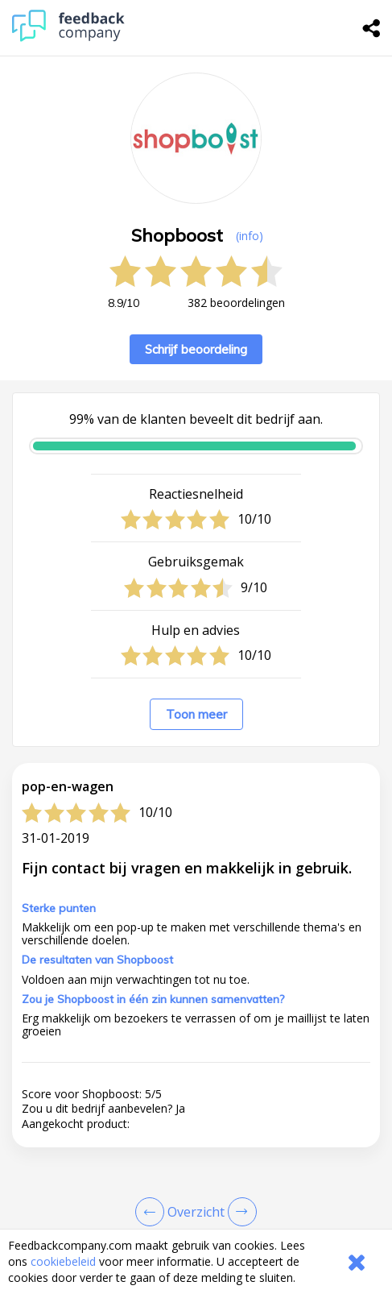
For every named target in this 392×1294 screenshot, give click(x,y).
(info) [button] (249, 235)
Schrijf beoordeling (196, 349)
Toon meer (196, 714)
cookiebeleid (63, 1261)
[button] (196, 1197)
